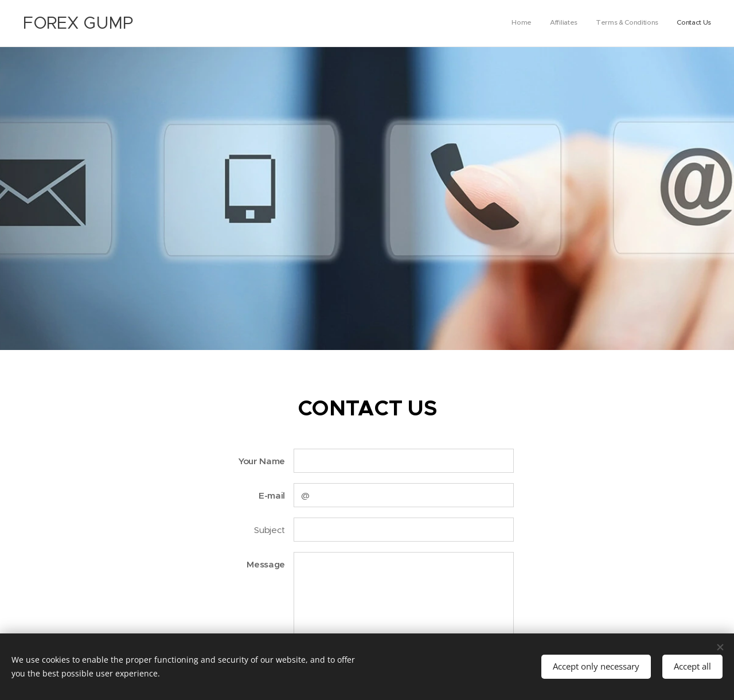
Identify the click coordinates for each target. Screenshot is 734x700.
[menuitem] (659, 23)
